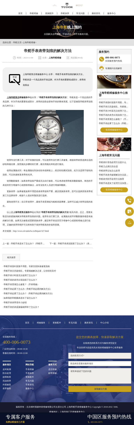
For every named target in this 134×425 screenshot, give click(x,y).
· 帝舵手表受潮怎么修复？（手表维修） (21, 284)
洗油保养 (7, 381)
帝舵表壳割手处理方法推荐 (111, 179)
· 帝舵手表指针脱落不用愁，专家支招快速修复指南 (26, 266)
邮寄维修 (52, 373)
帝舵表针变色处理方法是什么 (112, 162)
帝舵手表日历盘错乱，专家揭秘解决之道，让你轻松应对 (114, 106)
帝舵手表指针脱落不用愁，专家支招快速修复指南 (114, 102)
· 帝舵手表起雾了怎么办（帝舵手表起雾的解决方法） (27, 289)
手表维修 (29, 369)
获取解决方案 (100, 389)
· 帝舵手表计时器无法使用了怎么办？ (20, 275)
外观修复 (7, 385)
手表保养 (29, 373)
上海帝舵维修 (29, 42)
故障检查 (7, 377)
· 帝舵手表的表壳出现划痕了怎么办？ (20, 280)
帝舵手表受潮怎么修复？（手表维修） (114, 119)
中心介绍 (104, 323)
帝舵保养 (65, 13)
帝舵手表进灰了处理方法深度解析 (114, 183)
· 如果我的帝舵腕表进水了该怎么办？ (20, 298)
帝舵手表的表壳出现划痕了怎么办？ (114, 115)
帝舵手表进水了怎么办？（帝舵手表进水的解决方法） (36, 243)
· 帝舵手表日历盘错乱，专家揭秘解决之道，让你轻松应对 (29, 271)
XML (115, 407)
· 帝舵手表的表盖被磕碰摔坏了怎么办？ (21, 307)
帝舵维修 (34, 13)
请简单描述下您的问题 (99, 376)
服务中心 (111, 13)
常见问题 (80, 13)
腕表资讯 (96, 13)
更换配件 (49, 13)
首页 (20, 13)
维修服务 (41, 323)
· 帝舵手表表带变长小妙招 (15, 302)
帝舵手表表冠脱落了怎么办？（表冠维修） (78, 243)
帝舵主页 (17, 42)
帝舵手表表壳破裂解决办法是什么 (114, 175)
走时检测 (7, 369)
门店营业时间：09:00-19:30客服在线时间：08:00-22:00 (15, 351)
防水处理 (7, 373)
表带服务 (7, 388)
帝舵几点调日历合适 (108, 166)
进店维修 (52, 369)
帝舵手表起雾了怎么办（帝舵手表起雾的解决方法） (114, 123)
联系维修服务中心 (114, 130)
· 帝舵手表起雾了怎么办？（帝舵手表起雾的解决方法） (28, 293)
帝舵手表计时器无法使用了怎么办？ (114, 111)
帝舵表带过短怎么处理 (109, 170)
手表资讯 (29, 385)
